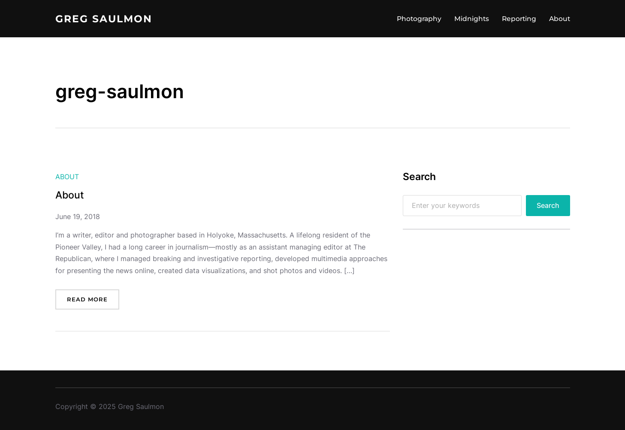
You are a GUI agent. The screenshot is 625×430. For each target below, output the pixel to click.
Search (548, 205)
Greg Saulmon (103, 18)
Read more (87, 299)
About (67, 177)
